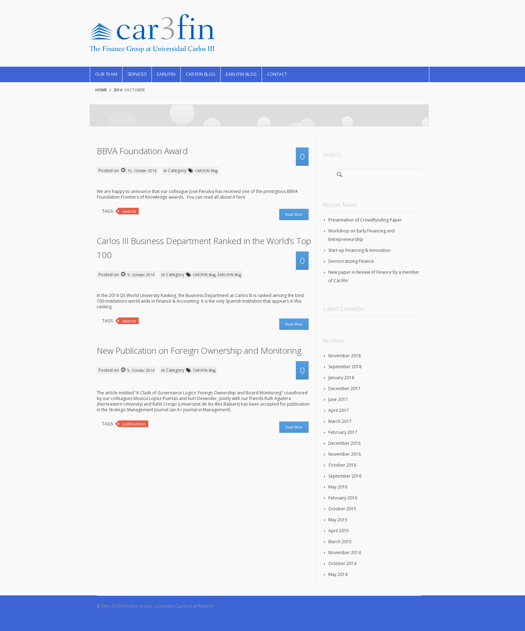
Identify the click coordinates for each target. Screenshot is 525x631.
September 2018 (345, 367)
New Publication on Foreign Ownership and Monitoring (199, 350)
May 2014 (337, 574)
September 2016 (345, 476)
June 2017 (338, 399)
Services (137, 74)
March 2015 (340, 542)
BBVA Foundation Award (142, 151)
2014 (117, 89)
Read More (294, 214)
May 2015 (337, 520)
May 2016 (337, 487)
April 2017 (338, 410)
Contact (277, 74)
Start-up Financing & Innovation (359, 250)
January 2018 (341, 378)
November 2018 (344, 356)
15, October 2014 (141, 170)
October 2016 (342, 465)
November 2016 (344, 454)
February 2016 (342, 498)
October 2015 (342, 509)
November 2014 (344, 553)
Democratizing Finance (351, 261)
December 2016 (344, 443)
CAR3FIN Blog (200, 74)
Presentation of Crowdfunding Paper (365, 220)
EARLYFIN (166, 74)
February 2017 (342, 432)
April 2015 (338, 531)
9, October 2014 (140, 274)
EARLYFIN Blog (241, 74)
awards (129, 211)
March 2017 (340, 421)
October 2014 (342, 563)
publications (134, 423)
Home (101, 89)
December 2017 (344, 389)
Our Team (106, 74)
